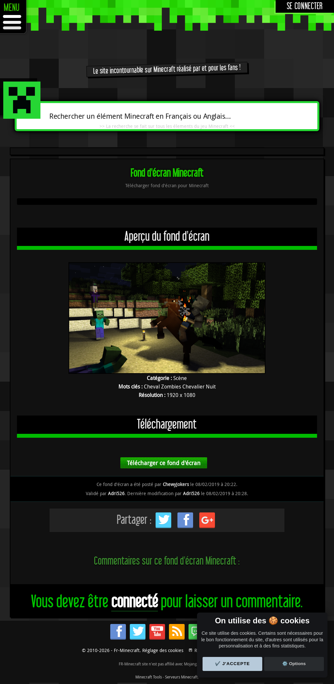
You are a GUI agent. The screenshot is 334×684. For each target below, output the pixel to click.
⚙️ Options (294, 663)
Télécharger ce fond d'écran (164, 463)
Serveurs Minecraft (181, 676)
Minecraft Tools (148, 676)
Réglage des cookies (162, 650)
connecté (134, 602)
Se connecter (305, 6)
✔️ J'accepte (232, 663)
